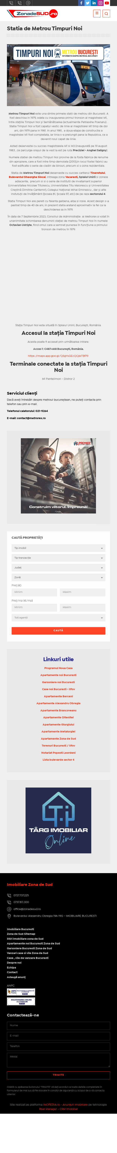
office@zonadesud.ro (28, 3)
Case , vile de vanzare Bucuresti (27, 958)
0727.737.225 (11, 3)
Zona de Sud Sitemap (21, 934)
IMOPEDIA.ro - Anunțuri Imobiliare (65, 1105)
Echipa (11, 968)
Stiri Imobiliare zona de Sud (25, 939)
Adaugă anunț (16, 977)
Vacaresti (71, 177)
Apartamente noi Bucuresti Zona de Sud (33, 944)
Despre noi (14, 963)
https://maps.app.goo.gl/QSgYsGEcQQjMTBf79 (58, 356)
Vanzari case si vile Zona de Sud (27, 953)
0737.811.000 (19, 3)
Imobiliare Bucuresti (20, 929)
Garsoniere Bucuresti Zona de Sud (29, 948)
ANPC (10, 986)
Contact (12, 972)
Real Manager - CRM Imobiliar (58, 1109)
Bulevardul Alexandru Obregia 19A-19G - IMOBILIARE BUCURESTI (55, 916)
